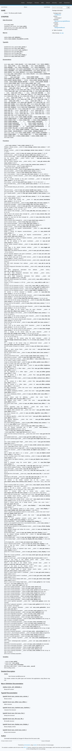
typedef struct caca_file (13, 718)
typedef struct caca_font (14, 713)
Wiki (42, 2)
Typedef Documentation (9, 693)
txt (60, 33)
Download (67, 2)
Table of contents (57, 30)
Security (54, 2)
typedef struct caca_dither (15, 702)
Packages (29, 2)
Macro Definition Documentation (12, 683)
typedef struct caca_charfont (16, 707)
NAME (3, 10)
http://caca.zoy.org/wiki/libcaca (62, 21)
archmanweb (27, 745)
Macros (5, 32)
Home (23, 2)
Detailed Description (8, 671)
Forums (37, 2)
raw (63, 33)
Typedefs (5, 42)
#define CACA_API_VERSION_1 (12, 687)
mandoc (35, 745)
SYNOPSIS (4, 16)
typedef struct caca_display (16, 724)
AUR (60, 2)
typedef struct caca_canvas (16, 696)
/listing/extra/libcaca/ (60, 27)
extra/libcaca (58, 14)
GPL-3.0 (26, 747)
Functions (6, 140)
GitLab (48, 2)
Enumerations (7, 59)
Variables (5, 657)
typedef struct (15, 730)
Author (3, 736)
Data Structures (7, 20)
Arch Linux (9, 2)
